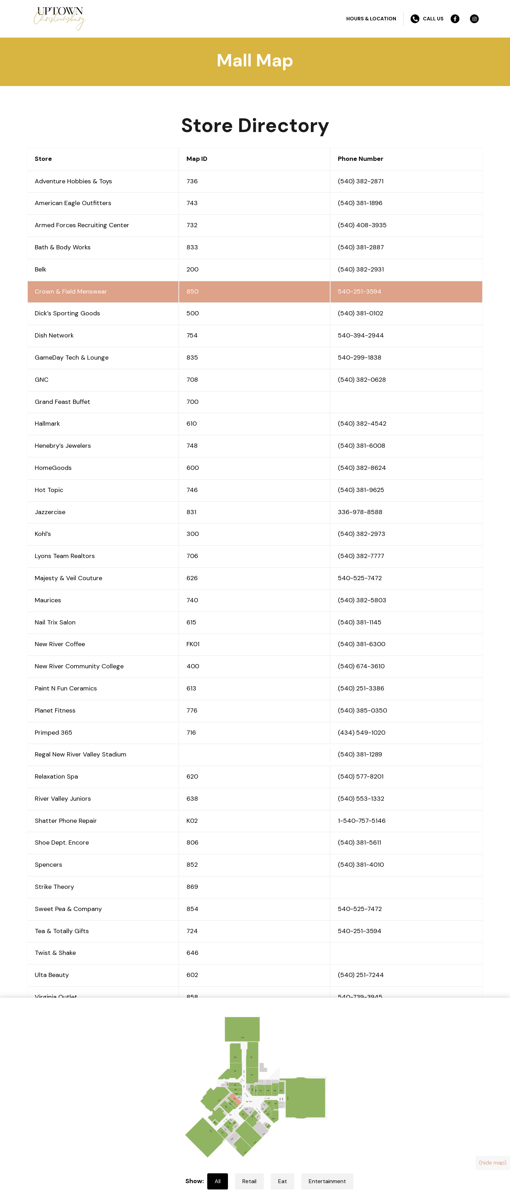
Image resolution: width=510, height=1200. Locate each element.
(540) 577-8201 (361, 776)
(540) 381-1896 (360, 203)
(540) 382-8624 (362, 468)
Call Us (427, 18)
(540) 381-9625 (361, 490)
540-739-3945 (360, 997)
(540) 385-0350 (362, 710)
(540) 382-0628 (362, 379)
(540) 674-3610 (361, 666)
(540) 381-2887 (361, 247)
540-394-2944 (361, 335)
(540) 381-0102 (360, 313)
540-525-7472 (360, 578)
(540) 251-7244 (361, 975)
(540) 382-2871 (361, 181)
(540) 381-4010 (361, 864)
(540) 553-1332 (361, 798)
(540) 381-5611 (359, 842)
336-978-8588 (360, 512)
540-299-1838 (359, 357)
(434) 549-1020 (361, 732)
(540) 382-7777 (361, 556)
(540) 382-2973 (361, 534)
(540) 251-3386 (361, 688)
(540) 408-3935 (362, 225)
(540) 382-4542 (362, 423)
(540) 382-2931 (361, 269)
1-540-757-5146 (362, 821)
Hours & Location (371, 18)
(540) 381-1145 (359, 622)
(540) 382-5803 (362, 600)
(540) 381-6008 (361, 445)
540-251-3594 (359, 291)
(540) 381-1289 (360, 754)
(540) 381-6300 (361, 644)
